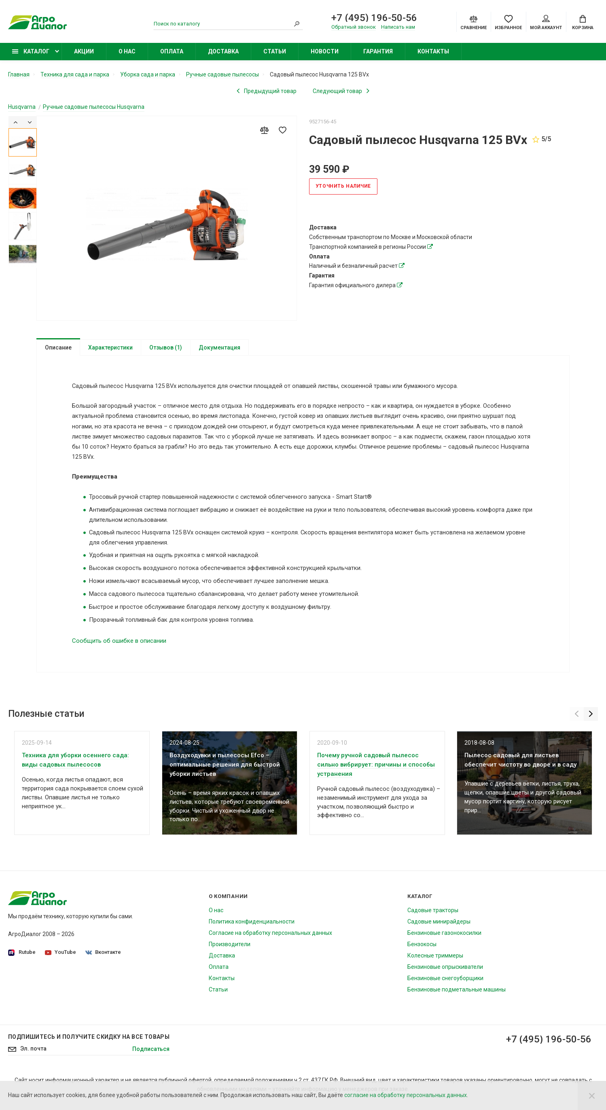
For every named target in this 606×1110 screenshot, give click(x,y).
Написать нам (398, 27)
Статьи (274, 51)
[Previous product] (267, 90)
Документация (219, 347)
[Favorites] (508, 22)
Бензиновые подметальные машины (456, 996)
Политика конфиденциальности (252, 928)
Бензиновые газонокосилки (444, 939)
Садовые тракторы (432, 917)
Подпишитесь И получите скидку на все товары (89, 1043)
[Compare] (473, 22)
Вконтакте (103, 959)
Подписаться (151, 1056)
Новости (325, 51)
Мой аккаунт (546, 22)
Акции (84, 51)
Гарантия (378, 51)
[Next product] (341, 90)
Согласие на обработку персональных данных (270, 939)
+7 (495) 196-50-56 (374, 18)
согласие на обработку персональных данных (405, 1095)
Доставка (223, 51)
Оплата (171, 51)
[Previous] (15, 122)
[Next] (30, 122)
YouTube (60, 959)
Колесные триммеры (435, 962)
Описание (58, 347)
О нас (127, 51)
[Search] (297, 24)
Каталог (30, 51)
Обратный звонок (353, 27)
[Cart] (583, 22)
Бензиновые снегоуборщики (445, 985)
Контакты (433, 51)
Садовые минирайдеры (438, 928)
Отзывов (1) (165, 347)
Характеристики (110, 347)
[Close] (592, 1095)
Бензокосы (421, 951)
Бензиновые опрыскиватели (445, 973)
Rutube (22, 959)
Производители (229, 951)
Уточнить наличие (344, 186)
